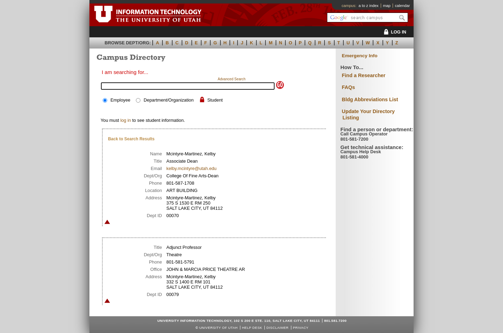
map (387, 5)
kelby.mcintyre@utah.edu (191, 168)
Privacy (300, 328)
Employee (120, 100)
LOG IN (393, 32)
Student (215, 100)
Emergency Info (360, 55)
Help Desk (252, 328)
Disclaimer (278, 328)
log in (125, 120)
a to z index (369, 5)
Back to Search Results (131, 138)
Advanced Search (232, 79)
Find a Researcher (364, 75)
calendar (402, 5)
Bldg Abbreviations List (370, 99)
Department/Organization (169, 100)
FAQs (348, 87)
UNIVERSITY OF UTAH (218, 328)
